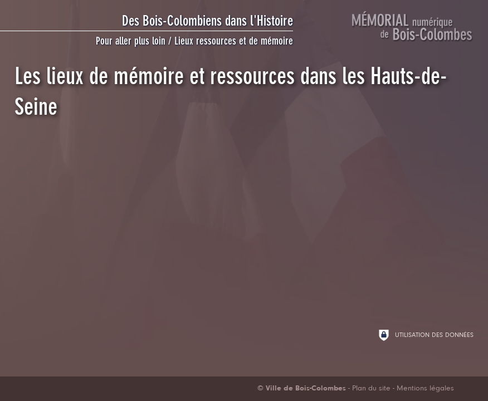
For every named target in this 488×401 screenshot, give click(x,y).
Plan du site (371, 389)
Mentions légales (425, 389)
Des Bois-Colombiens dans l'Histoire (207, 20)
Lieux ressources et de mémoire (233, 41)
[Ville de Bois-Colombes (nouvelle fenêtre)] (301, 389)
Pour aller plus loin (130, 41)
